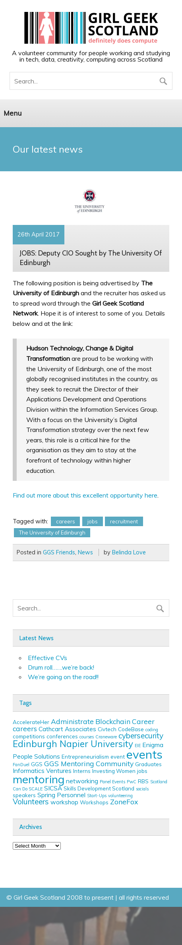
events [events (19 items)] (144, 754)
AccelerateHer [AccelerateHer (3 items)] (31, 722)
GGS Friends (59, 552)
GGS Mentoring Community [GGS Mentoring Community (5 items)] (89, 763)
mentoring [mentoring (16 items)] (38, 779)
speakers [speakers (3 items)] (24, 795)
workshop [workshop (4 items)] (64, 802)
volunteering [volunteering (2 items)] (120, 795)
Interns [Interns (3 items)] (82, 771)
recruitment (124, 521)
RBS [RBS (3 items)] (143, 781)
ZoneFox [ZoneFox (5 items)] (124, 801)
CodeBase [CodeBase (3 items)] (131, 729)
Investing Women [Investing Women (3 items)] (114, 771)
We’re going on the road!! (63, 677)
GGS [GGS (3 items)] (37, 764)
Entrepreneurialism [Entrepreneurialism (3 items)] (85, 756)
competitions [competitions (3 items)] (29, 736)
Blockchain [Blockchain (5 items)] (112, 721)
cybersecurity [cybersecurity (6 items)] (140, 735)
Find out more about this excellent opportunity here (85, 495)
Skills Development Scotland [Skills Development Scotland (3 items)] (99, 788)
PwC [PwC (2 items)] (131, 781)
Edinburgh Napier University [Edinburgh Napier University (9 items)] (73, 743)
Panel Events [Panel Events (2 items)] (112, 781)
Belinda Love (129, 552)
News (85, 552)
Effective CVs (47, 658)
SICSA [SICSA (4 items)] (53, 788)
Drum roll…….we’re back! (61, 667)
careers (65, 521)
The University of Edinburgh (52, 532)
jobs (92, 521)
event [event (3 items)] (117, 756)
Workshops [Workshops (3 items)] (94, 802)
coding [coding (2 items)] (151, 729)
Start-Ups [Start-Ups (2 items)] (96, 795)
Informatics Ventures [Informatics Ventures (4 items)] (42, 771)
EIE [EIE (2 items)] (138, 745)
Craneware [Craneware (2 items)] (106, 737)
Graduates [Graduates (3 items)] (148, 764)
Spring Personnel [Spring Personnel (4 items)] (61, 795)
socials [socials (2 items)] (142, 789)
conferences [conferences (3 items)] (62, 736)
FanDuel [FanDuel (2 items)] (21, 764)
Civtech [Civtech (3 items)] (107, 729)
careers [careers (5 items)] (25, 728)
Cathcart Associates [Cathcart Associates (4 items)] (67, 729)
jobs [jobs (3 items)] (142, 771)
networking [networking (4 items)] (82, 781)
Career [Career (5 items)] (143, 721)
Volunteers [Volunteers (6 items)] (31, 801)
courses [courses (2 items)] (86, 737)
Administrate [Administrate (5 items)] (72, 721)
